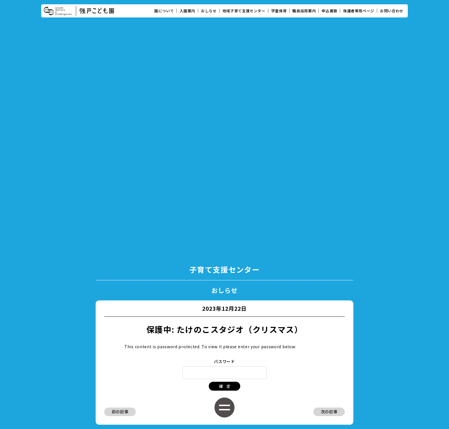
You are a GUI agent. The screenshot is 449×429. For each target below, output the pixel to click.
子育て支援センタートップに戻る (224, 294)
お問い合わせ (391, 10)
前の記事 (120, 267)
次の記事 (329, 267)
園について (164, 10)
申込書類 (329, 10)
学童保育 (279, 10)
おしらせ (209, 10)
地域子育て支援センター (243, 10)
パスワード (224, 217)
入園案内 (187, 10)
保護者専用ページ (358, 10)
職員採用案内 (304, 10)
